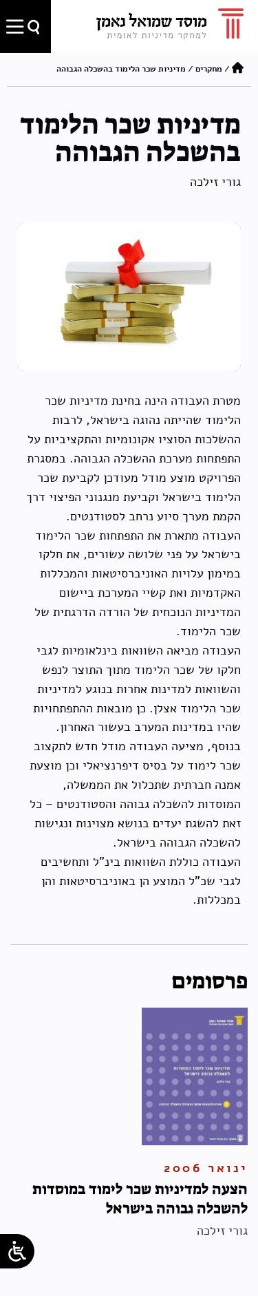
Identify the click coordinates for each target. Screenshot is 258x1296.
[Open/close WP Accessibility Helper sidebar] (17, 1251)
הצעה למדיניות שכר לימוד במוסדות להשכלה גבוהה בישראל (140, 1198)
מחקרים (208, 68)
